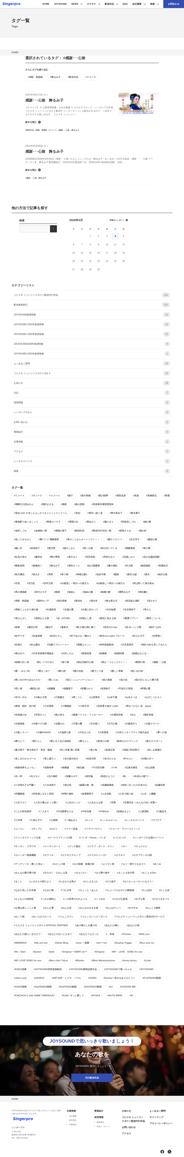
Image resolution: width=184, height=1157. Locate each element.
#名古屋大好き (70, 758)
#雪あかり (90, 522)
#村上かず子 (138, 636)
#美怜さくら (73, 565)
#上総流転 (143, 811)
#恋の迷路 (106, 680)
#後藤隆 (51, 688)
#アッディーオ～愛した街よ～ (29, 864)
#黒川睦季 (103, 495)
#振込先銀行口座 (85, 662)
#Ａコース (90, 77)
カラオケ (91, 4)
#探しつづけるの (45, 662)
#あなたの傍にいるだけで (27, 934)
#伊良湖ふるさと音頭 (43, 794)
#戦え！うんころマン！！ (114, 662)
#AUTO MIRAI (114, 995)
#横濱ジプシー (130, 618)
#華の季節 (54, 557)
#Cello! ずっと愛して (73, 995)
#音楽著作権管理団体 (103, 504)
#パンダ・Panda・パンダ (92, 837)
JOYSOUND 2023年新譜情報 (92, 353)
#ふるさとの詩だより (40, 881)
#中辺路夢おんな (65, 811)
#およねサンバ (112, 908)
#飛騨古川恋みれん (24, 504)
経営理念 (72, 1120)
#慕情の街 (140, 662)
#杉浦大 (18, 644)
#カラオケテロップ (70, 855)
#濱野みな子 (124, 592)
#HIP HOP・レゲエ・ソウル (66, 978)
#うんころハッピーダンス (94, 916)
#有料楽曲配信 (106, 644)
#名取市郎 (90, 758)
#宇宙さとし (40, 715)
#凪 (124, 776)
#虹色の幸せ (20, 557)
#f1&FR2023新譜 (92, 987)
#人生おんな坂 (95, 802)
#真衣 (147, 574)
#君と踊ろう (49, 758)
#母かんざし (20, 618)
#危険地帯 (48, 767)
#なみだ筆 (48, 890)
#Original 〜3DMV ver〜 (74, 952)
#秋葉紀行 (163, 565)
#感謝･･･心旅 (159, 662)
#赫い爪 (18, 548)
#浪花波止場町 (132, 601)
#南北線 (80, 767)
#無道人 (71, 592)
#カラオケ (120, 855)
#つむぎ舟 (66, 890)
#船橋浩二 (37, 565)
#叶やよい (128, 758)
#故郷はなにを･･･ (140, 653)
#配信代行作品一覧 (101, 530)
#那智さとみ (124, 530)
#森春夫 (64, 627)
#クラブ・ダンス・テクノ (101, 846)
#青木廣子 (135, 513)
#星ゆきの (19, 653)
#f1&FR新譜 (20, 987)
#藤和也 (38, 557)
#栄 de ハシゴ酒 (132, 627)
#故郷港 (102, 653)
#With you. (144, 934)
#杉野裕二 (157, 636)
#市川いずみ (20, 697)
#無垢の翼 (87, 592)
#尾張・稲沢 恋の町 (25, 706)
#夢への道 (161, 732)
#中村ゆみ (103, 811)
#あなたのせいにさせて (60, 934)
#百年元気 (47, 583)
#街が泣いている (108, 548)
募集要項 (100, 1122)
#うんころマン (66, 916)
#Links (147, 960)
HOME (45, 4)
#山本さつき (130, 697)
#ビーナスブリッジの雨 (60, 837)
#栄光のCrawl (110, 627)
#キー (124, 846)
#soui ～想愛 (82, 943)
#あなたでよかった (89, 934)
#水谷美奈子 (129, 609)
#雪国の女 (73, 522)
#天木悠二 (94, 723)
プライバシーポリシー (161, 1123)
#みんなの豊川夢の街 (25, 873)
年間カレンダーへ (119, 220)
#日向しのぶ (67, 653)
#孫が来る (59, 715)
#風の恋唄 (79, 504)
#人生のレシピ (72, 802)
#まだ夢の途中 (102, 873)
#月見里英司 (127, 644)
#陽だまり (108, 522)
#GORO (92, 978)
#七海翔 (53, 820)
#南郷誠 (65, 767)
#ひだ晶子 (110, 881)
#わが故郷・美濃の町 (83, 864)
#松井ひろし (55, 636)
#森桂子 (49, 627)
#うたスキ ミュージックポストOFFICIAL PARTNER (41, 925)
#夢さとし (83, 741)
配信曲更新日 (92, 304)
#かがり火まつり (160, 899)
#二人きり (44, 811)
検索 (152, 4)
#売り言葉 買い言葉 (70, 750)
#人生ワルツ (20, 802)
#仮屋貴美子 (87, 794)
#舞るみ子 (55, 77)
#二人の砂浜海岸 (22, 811)
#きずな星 (140, 899)
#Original (99, 952)
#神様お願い (81, 574)
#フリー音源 (71, 829)
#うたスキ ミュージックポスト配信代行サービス (140, 916)
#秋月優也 (19, 574)
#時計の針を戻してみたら (154, 644)
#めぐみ (157, 864)
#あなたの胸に (111, 925)
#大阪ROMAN (43, 732)
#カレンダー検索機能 (25, 855)
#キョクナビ (141, 846)
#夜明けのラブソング (127, 741)
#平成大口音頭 (125, 688)
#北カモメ (34, 776)
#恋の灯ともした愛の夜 (147, 680)
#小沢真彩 (48, 706)
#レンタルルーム (108, 820)
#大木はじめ (84, 732)
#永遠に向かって (89, 609)
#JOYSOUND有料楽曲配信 (48, 969)
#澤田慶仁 (143, 592)
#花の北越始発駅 (151, 557)
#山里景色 (94, 697)
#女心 (133, 715)
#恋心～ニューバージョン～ (79, 680)
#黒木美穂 (85, 495)
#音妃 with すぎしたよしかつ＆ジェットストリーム (40, 513)
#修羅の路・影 (86, 785)
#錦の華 (147, 522)
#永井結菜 (110, 609)
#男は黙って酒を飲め (143, 583)
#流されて (152, 601)
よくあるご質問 (92, 363)
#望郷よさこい (83, 644)
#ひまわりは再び (67, 881)
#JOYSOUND (146, 969)
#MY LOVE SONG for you (127, 952)
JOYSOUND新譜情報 (92, 314)
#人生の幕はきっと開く (46, 802)
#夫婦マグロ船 (39, 723)
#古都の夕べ (147, 758)
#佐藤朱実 (159, 785)
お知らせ (92, 383)
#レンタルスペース (134, 820)
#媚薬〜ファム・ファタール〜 (87, 715)
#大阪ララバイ (152, 723)
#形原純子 (105, 688)
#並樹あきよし (123, 811)
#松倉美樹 (37, 636)
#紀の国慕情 (93, 565)
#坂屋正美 (109, 750)
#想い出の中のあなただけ (27, 680)
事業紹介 (92, 431)
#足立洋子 (134, 539)
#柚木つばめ (154, 627)
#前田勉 (89, 776)
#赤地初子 (34, 548)
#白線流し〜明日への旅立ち (110, 583)
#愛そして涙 (96, 671)
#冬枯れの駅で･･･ (142, 776)
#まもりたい (81, 873)
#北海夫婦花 (130, 767)
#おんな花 (66, 908)
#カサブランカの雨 (142, 855)
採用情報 (92, 402)
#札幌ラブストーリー (58, 644)
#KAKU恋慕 (20, 969)
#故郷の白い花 (21, 662)
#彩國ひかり (86, 688)
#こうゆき (100, 899)
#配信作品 (73, 77)
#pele (51, 952)
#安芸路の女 (20, 715)
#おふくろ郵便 (152, 908)
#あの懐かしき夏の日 (86, 925)
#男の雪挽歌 (20, 592)
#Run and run (146, 943)
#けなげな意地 (119, 899)
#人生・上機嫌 (148, 794)
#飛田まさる (47, 504)
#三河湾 (18, 820)
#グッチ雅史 (74, 846)
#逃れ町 (142, 530)
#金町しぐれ (20, 530)
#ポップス (37, 829)
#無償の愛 (105, 592)
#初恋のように (107, 776)
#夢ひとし (37, 741)
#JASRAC (39, 978)
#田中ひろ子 (40, 592)
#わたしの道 (58, 864)
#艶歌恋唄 (19, 565)
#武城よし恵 (85, 618)
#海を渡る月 (111, 601)
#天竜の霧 (77, 723)
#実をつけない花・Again (138, 706)
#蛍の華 (146, 548)
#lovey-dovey (129, 960)
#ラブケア (156, 820)
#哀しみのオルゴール (25, 758)
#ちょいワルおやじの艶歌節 (119, 890)
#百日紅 (31, 583)
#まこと (18, 881)
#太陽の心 (59, 723)
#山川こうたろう (153, 697)
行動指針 (72, 1124)
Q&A (125, 4)
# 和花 (110, 934)
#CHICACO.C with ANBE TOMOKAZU (34, 995)
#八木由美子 (49, 785)
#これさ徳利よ (48, 899)
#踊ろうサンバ (114, 539)
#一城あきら (71, 820)
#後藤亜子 (67, 688)
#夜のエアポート (154, 741)
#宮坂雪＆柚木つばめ (107, 706)
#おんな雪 (48, 908)
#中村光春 (86, 811)
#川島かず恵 (40, 697)
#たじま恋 (164, 890)
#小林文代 (83, 706)
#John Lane (20, 978)
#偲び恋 (67, 785)
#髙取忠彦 (120, 495)
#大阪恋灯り (130, 723)
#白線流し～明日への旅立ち (74, 583)
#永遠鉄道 (50, 609)
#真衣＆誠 (131, 574)
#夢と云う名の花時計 (60, 741)
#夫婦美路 (19, 723)
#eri (111, 987)
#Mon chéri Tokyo (58, 960)
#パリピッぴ (119, 837)
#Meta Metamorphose (103, 960)
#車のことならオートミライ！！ (82, 539)
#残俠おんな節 (41, 618)
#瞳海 (116, 574)
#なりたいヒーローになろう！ (138, 881)
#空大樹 (128, 565)
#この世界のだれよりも (75, 899)
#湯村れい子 (42, 601)
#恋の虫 (123, 680)
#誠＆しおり (68, 548)
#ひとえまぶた (90, 881)
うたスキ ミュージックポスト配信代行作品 (92, 294)
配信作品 (109, 4)
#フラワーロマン (93, 829)
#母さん (147, 609)
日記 (92, 392)
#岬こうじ (77, 697)
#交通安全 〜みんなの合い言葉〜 (140, 802)
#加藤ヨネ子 (71, 776)
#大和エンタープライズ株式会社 (132, 732)
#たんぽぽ (146, 890)
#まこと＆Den (148, 873)
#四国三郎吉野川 (130, 750)
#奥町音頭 (148, 715)
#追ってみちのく (22, 539)
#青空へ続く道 (94, 513)
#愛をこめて (43, 671)
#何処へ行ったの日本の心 (134, 785)
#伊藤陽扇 (19, 794)
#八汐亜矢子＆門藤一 (25, 785)
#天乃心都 (112, 723)
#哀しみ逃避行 (154, 750)
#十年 (114, 767)
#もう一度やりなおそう (133, 864)
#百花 (17, 583)
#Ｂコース (37, 495)
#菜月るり (72, 557)
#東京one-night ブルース (111, 636)
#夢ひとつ (19, 741)
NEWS (74, 4)
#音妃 (77, 513)
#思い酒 (18, 688)
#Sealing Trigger (123, 943)
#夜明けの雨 (102, 741)
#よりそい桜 (107, 864)
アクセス (92, 451)
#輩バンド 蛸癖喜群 (49, 539)
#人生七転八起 (126, 794)
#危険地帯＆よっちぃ (25, 767)
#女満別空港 (116, 715)
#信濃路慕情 (107, 785)
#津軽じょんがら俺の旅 (26, 609)
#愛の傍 (61, 671)
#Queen (37, 952)
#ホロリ (53, 829)
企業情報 (92, 441)
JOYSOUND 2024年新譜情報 (92, 324)
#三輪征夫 (161, 811)
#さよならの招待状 (24, 899)
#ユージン (19, 829)
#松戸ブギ (19, 636)
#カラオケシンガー (97, 855)
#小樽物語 (66, 706)
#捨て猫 (65, 662)
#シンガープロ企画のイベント (148, 837)
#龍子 (70, 495)
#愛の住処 (78, 671)
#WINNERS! (20, 943)
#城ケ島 (93, 750)
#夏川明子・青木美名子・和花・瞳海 (33, 750)
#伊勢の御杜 (67, 794)
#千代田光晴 (98, 767)
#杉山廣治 (34, 644)
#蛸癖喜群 (129, 548)
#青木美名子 (116, 513)
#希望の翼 (145, 688)
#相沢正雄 (162, 574)
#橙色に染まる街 (107, 618)
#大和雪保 (103, 732)
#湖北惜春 (61, 601)
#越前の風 (152, 539)
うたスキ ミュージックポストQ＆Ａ (92, 373)
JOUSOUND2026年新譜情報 (92, 343)
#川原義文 (59, 697)
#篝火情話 (112, 565)
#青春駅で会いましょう (26, 522)
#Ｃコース (19, 495)
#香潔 (167, 495)
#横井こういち (153, 618)
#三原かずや (35, 820)
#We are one (41, 943)
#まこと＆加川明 (125, 873)
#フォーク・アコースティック (124, 829)
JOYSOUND (60, 4)
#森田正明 (32, 627)
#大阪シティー (21, 732)
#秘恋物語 (145, 565)
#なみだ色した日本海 (25, 890)
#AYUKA (95, 995)
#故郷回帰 (119, 653)
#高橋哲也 (151, 495)
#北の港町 (52, 776)
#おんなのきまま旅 (88, 908)
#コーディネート (52, 846)
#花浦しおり (128, 557)
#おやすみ (133, 908)
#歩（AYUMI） (64, 618)
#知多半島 (100, 574)
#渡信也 (78, 601)
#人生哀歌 (106, 794)
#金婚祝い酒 (40, 530)
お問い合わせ (92, 422)
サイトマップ (156, 1117)
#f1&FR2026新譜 (43, 987)
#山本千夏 (112, 697)
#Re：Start (20, 952)
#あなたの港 (132, 925)
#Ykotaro (126, 934)
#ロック (89, 820)
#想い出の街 (136, 671)
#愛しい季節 (116, 671)
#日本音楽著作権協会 (43, 653)
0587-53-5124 (22, 1138)
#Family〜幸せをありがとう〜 (119, 978)
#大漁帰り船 (64, 732)
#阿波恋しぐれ (128, 522)
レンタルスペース (92, 461)
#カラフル (48, 855)
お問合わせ (173, 4)
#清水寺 (93, 601)
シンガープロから (92, 412)
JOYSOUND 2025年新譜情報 (92, 334)
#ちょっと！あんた (88, 890)
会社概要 (136, 4)
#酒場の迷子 (60, 530)
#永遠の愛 (68, 609)
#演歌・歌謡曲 (35, 77)
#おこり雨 (19, 916)
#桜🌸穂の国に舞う (85, 627)
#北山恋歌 (149, 767)
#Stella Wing (61, 943)
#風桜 (64, 504)
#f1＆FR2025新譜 (151, 978)
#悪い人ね (53, 680)
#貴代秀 (51, 548)
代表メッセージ (103, 1126)
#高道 (136, 495)
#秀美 (50, 574)
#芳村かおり (108, 557)
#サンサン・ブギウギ (25, 846)
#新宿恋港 (86, 653)
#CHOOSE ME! (128, 987)
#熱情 (57, 592)
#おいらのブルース (41, 916)
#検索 (17, 627)
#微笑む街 (34, 688)
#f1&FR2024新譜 (68, 987)
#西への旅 (87, 548)
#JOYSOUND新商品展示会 (83, 969)
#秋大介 (36, 574)
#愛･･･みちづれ (22, 671)
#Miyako (79, 960)
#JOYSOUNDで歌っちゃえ (118, 969)
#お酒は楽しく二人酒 (25, 908)
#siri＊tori (101, 943)
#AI (131, 995)
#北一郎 (18, 776)
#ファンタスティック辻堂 (27, 837)
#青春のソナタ (53, 522)
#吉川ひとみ (109, 758)
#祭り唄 (64, 574)
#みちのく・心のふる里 (55, 873)
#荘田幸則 (90, 557)
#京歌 (113, 802)
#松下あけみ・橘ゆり (80, 636)
